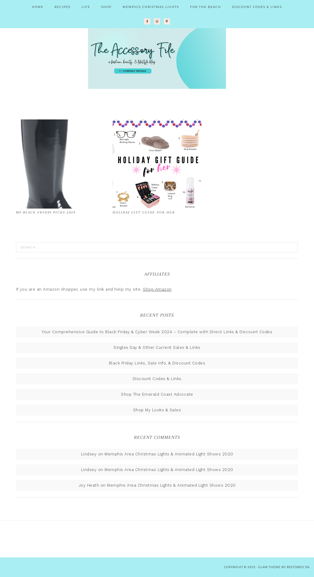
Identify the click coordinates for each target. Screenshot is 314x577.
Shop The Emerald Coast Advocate (157, 394)
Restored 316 (298, 567)
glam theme (269, 567)
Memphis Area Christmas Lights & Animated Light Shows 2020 (169, 454)
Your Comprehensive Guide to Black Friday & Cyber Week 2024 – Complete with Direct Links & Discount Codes (157, 332)
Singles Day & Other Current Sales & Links (157, 347)
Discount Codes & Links (157, 378)
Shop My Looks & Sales (157, 410)
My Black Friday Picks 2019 (45, 212)
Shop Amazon (157, 289)
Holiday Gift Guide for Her (144, 212)
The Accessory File (157, 58)
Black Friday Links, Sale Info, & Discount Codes (157, 363)
